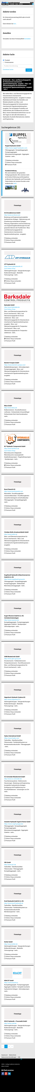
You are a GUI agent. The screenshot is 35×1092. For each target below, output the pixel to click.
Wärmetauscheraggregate (13, 154)
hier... (15, 24)
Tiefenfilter (7, 740)
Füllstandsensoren (20, 661)
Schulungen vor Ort (23, 789)
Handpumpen (9, 459)
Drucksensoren (9, 661)
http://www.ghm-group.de (12, 659)
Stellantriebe (21, 583)
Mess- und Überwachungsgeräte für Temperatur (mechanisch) (15, 326)
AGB (19, 1057)
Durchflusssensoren (24, 663)
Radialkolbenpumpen (11, 367)
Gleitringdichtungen (10, 271)
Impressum (4, 1055)
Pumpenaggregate (11, 152)
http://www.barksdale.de (12, 307)
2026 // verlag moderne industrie (10, 1064)
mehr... (13, 156)
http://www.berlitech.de (11, 448)
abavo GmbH (5, 1066)
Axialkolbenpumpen (10, 457)
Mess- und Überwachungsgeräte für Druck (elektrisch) (14, 316)
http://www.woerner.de (11, 620)
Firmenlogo (17, 205)
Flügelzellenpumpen (24, 457)
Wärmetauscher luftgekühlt (12, 453)
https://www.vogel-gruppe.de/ (13, 824)
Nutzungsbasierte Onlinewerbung (10, 1059)
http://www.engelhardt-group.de (14, 579)
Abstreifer (20, 273)
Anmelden (27, 39)
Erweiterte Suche (8, 69)
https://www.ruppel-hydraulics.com (16, 148)
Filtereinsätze (8, 742)
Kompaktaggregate (22, 150)
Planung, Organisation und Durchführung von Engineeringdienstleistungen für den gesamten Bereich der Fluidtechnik (17, 226)
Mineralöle (7, 493)
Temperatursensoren (10, 663)
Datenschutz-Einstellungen (8, 1057)
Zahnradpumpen (24, 367)
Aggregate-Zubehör (10, 624)
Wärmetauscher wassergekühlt (13, 455)
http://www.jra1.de (10, 864)
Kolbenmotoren (9, 410)
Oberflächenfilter (17, 740)
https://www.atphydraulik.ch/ (13, 266)
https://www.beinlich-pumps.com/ (14, 365)
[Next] (12, 1046)
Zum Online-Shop (9, 268)
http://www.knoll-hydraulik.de (13, 903)
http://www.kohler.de (11, 944)
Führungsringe (8, 275)
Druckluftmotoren (20, 410)
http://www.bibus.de (10, 408)
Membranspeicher (9, 912)
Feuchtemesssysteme (11, 781)
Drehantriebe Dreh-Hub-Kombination (16, 414)
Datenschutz (12, 1055)
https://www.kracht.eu (11, 982)
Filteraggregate (10, 150)
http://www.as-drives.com (12, 215)
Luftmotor (7, 412)
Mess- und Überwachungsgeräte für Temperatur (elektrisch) (15, 331)
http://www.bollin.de (10, 534)
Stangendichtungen (24, 271)
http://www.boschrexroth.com (13, 491)
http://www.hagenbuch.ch (12, 699)
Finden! (29, 70)
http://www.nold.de (10, 1023)
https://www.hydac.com (11, 738)
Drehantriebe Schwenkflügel (20, 412)
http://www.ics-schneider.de (13, 779)
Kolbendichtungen (10, 273)
